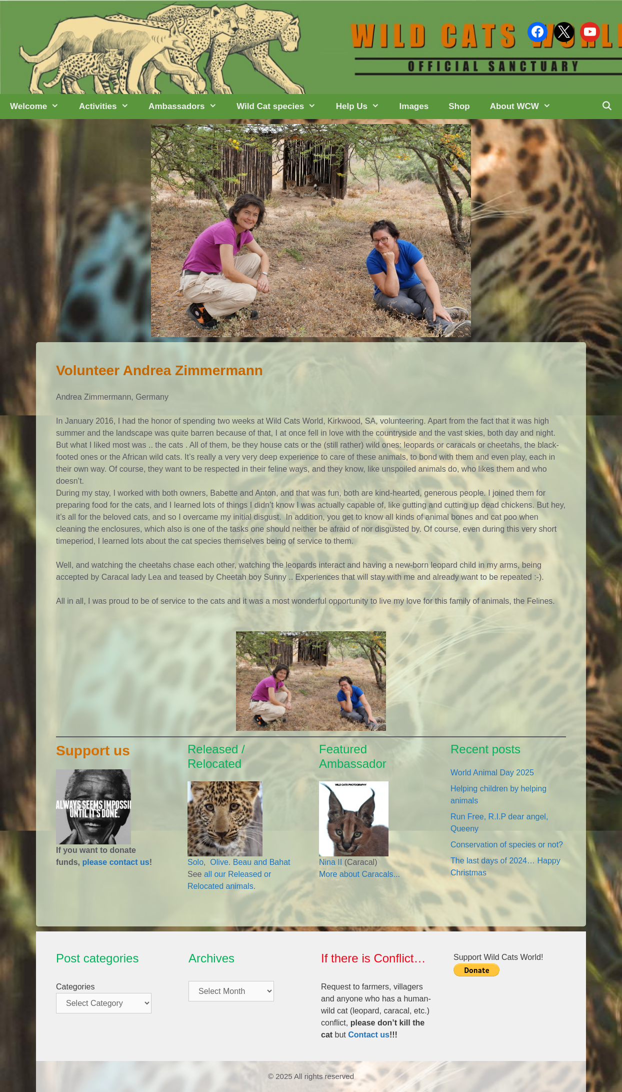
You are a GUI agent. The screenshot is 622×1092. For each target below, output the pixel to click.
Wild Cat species (281, 106)
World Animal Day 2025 (492, 772)
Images (414, 106)
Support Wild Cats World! (498, 957)
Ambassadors (187, 106)
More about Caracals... (359, 874)
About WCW (525, 106)
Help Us (363, 106)
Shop (459, 106)
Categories (75, 986)
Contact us (369, 1034)
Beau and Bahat (261, 862)
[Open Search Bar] (606, 106)
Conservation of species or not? (506, 844)
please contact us (115, 862)
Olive (218, 862)
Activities (108, 106)
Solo (196, 862)
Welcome (39, 106)
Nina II (330, 862)
